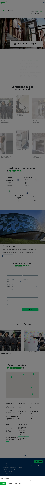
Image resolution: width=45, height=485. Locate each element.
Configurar (10, 483)
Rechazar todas (18, 483)
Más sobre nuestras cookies (32, 481)
